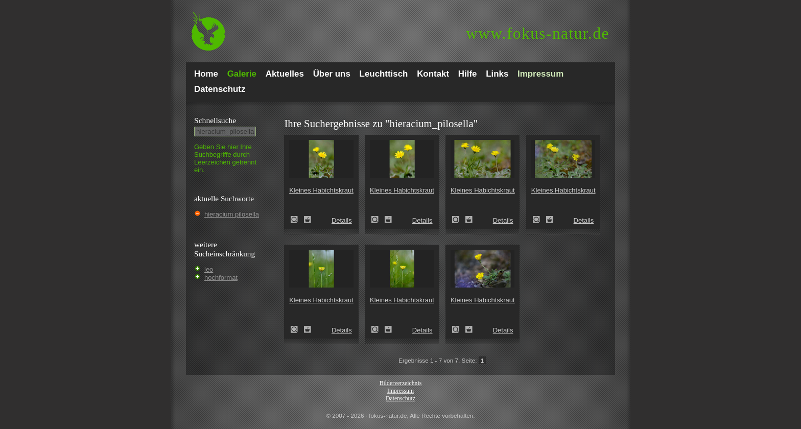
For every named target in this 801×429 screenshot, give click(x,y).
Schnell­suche (215, 120)
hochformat (221, 277)
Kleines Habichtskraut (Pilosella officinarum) (297, 219)
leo (208, 269)
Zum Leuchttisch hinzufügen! (307, 219)
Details (342, 220)
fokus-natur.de (537, 33)
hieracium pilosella (231, 214)
